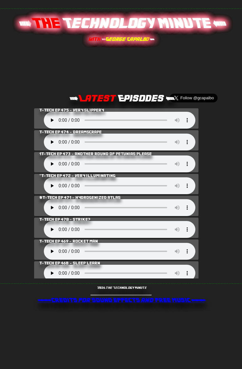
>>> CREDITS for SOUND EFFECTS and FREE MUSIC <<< (121, 300)
